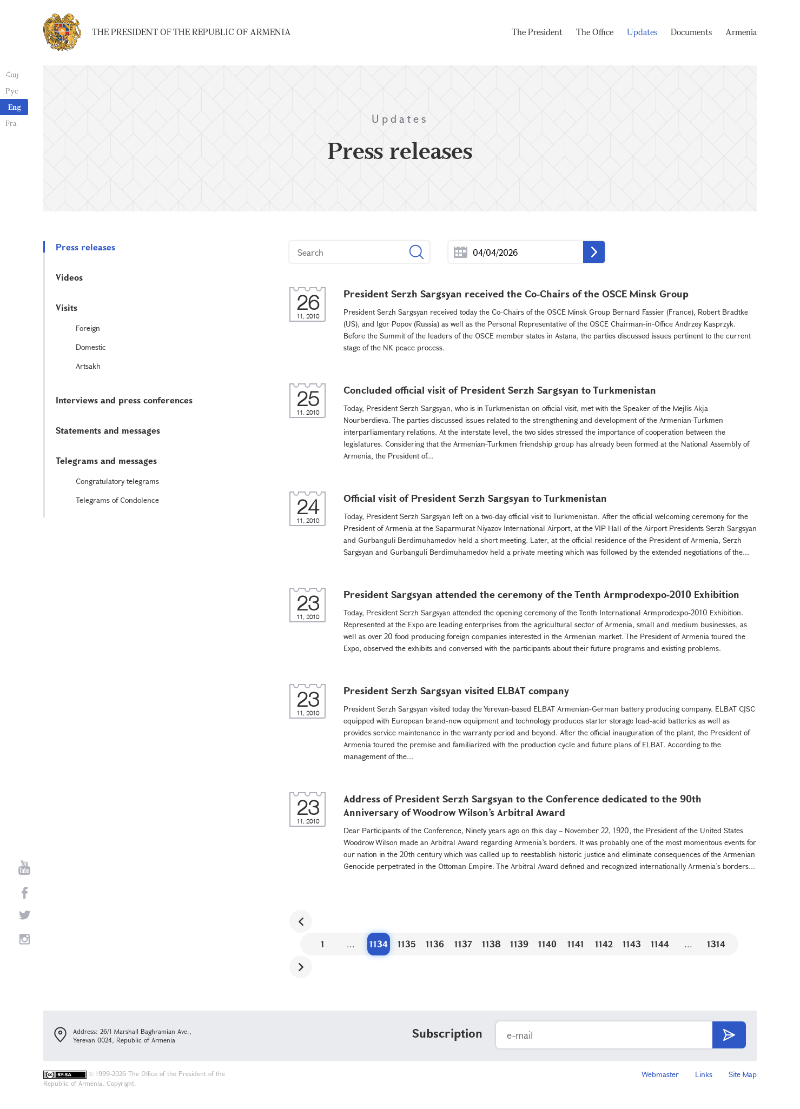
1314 (716, 943)
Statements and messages (108, 430)
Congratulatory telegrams (117, 481)
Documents (691, 32)
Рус (11, 90)
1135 (407, 943)
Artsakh (88, 366)
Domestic (91, 347)
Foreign (88, 328)
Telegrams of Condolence (117, 500)
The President (537, 32)
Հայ (12, 74)
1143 (632, 943)
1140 (547, 943)
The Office (594, 32)
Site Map (743, 1074)
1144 (660, 943)
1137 (463, 943)
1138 (491, 943)
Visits (66, 307)
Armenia (741, 32)
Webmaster (660, 1074)
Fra (11, 123)
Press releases (85, 247)
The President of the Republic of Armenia (191, 32)
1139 (519, 943)
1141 (575, 943)
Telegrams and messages (106, 460)
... (460, 252)
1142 (604, 943)
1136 (435, 943)
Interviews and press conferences (124, 400)
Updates (642, 32)
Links (703, 1074)
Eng (14, 107)
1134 (378, 943)
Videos (69, 277)
